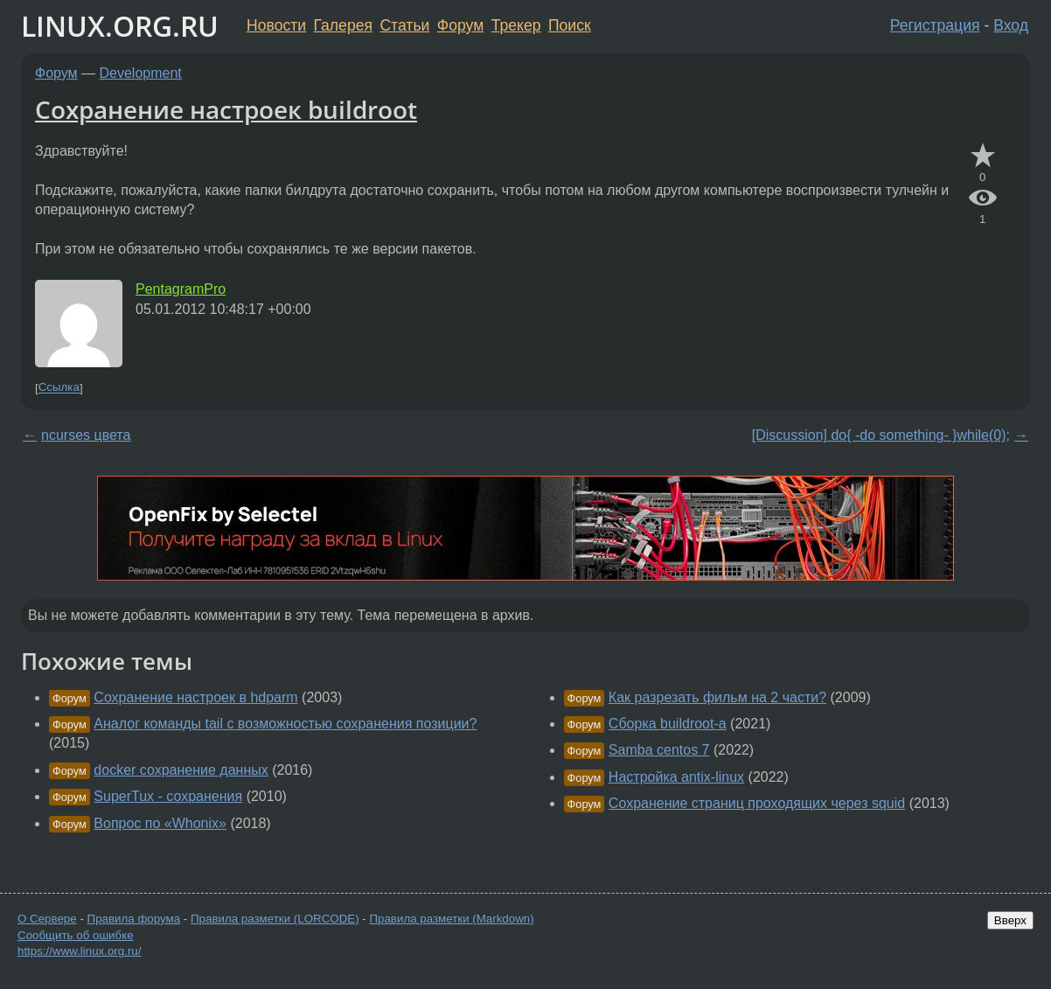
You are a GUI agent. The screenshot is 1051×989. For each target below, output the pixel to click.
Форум (460, 25)
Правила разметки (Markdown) (451, 918)
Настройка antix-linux (676, 777)
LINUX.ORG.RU (120, 26)
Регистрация (935, 25)
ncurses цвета (85, 435)
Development (141, 73)
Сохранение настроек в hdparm (195, 697)
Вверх (1010, 920)
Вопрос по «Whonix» (160, 823)
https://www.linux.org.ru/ (79, 951)
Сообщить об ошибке (75, 935)
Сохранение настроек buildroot (226, 109)
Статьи (404, 25)
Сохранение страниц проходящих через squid (757, 803)
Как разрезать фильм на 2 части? (717, 697)
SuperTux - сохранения (168, 796)
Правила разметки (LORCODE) (275, 918)
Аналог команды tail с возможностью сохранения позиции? (285, 723)
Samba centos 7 (659, 749)
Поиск (569, 25)
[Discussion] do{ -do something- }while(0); (881, 435)
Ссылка (59, 387)
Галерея (343, 25)
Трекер (516, 25)
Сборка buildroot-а (668, 723)
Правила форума (134, 918)
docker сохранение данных (181, 770)
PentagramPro (181, 289)
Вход (1010, 25)
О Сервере (47, 918)
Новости (276, 25)
